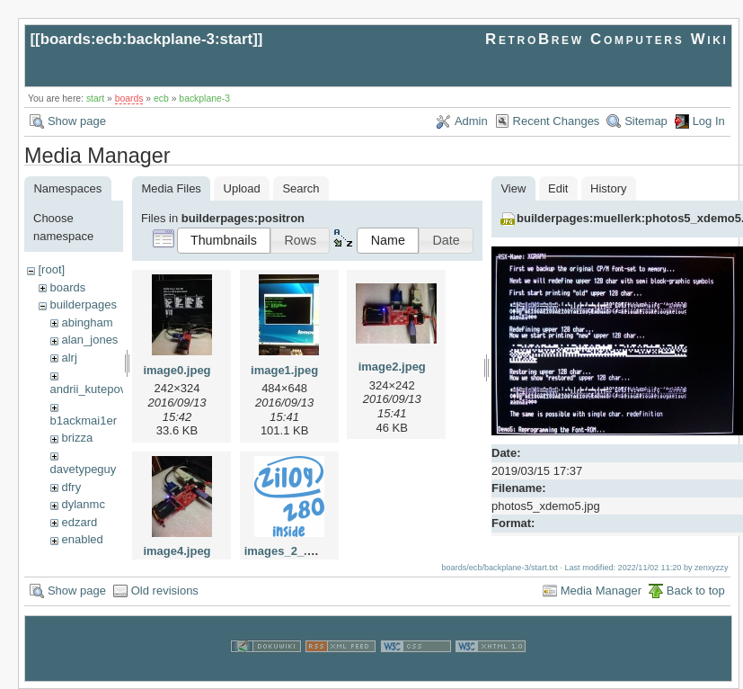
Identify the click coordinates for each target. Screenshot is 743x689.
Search (300, 188)
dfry (71, 487)
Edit (558, 188)
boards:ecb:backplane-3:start (146, 39)
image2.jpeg (392, 366)
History (608, 188)
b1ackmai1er (83, 420)
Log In (709, 121)
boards (129, 98)
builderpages (82, 304)
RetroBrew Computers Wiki (607, 39)
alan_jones (89, 339)
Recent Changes (556, 121)
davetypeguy (83, 469)
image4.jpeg (176, 551)
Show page (77, 121)
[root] (51, 269)
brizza (77, 437)
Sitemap (646, 121)
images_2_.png (286, 551)
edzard (79, 522)
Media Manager (601, 590)
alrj (68, 357)
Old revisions (165, 590)
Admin (471, 121)
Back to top (696, 590)
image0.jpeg (176, 370)
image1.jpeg (284, 370)
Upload (242, 188)
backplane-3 (204, 98)
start (95, 98)
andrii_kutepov (88, 389)
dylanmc (82, 504)
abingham (86, 322)
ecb (161, 98)
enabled (81, 539)
